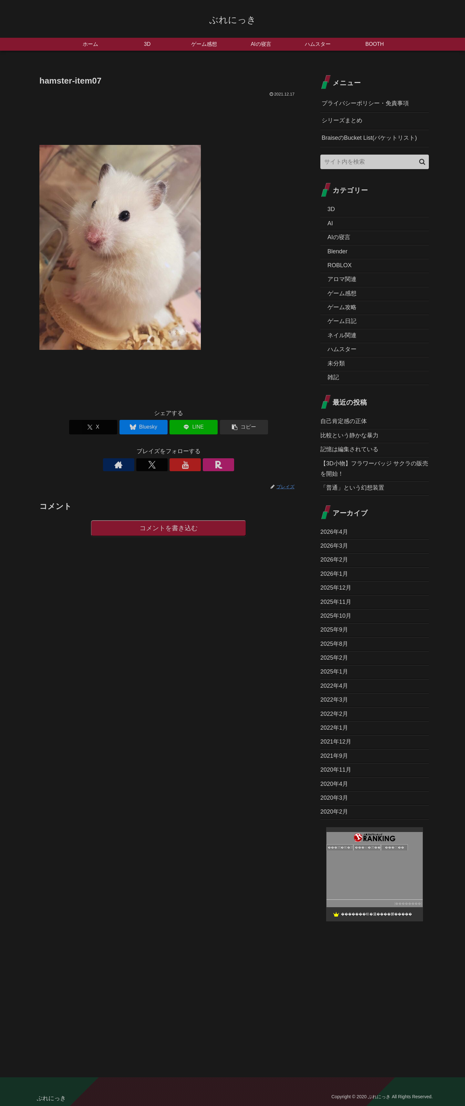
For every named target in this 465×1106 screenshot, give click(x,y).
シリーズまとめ (342, 120)
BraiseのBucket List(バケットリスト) (369, 138)
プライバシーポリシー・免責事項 (365, 103)
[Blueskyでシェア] (147, 427)
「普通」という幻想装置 (352, 487)
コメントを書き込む (169, 528)
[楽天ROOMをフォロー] (190, 464)
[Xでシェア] (103, 427)
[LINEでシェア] (190, 427)
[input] (374, 162)
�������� (408, 903)
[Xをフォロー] (161, 464)
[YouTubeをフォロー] (176, 464)
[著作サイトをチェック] (146, 464)
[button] (233, 427)
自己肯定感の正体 (343, 421)
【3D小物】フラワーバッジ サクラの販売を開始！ (374, 468)
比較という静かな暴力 (349, 435)
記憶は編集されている (349, 449)
